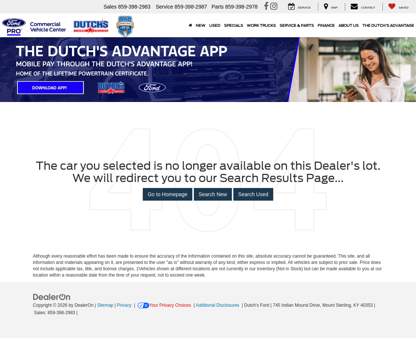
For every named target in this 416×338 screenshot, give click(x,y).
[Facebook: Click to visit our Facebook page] (266, 7)
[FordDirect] (52, 296)
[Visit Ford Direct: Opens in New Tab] (81, 312)
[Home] (190, 25)
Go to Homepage (167, 194)
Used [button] (214, 25)
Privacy (124, 305)
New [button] (200, 25)
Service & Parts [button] (297, 25)
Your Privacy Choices (164, 305)
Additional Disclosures (218, 305)
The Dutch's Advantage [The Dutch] (388, 25)
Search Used (253, 194)
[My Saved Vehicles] (398, 7)
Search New (213, 194)
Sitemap (105, 305)
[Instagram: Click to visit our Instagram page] (273, 7)
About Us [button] (348, 25)
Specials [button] (233, 25)
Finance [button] (326, 25)
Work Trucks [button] (261, 25)
